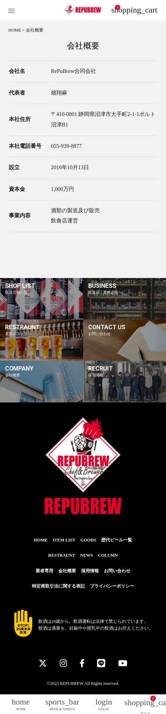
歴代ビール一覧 (116, 540)
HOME (14, 30)
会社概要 (67, 571)
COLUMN (108, 555)
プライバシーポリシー (112, 586)
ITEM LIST (64, 540)
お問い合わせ (117, 571)
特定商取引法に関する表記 (58, 586)
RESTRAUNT (61, 555)
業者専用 (44, 571)
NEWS (86, 555)
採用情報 (90, 571)
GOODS (88, 540)
